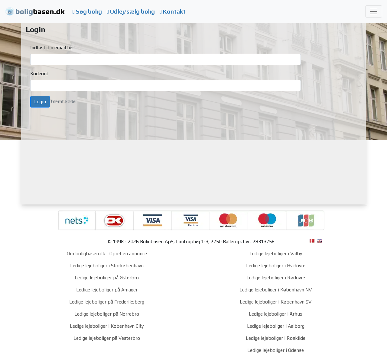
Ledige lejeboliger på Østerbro (107, 278)
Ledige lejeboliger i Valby (275, 253)
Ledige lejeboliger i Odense (275, 350)
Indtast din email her (52, 47)
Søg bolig (87, 11)
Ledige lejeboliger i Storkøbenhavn (107, 265)
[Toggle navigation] (373, 11)
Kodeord (39, 73)
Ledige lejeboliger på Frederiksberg (106, 302)
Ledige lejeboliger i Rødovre (275, 278)
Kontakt (173, 11)
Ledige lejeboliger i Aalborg (275, 326)
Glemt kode (63, 101)
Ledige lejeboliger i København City (107, 326)
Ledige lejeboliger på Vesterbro (106, 338)
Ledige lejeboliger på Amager (107, 290)
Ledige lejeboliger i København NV (275, 290)
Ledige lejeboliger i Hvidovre (275, 265)
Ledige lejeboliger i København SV (275, 302)
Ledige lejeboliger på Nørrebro (106, 314)
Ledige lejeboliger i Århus (275, 314)
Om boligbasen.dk (86, 253)
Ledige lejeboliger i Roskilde (275, 338)
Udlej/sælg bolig (131, 11)
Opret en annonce (128, 253)
